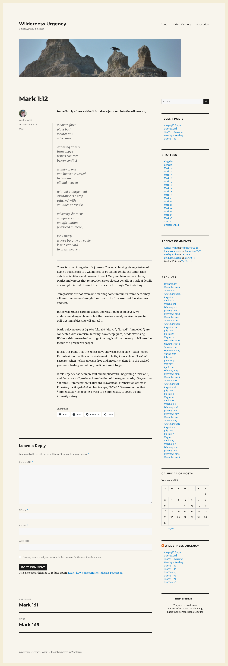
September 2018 (172, 384)
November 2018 (172, 377)
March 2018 (170, 404)
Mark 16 (168, 218)
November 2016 (172, 457)
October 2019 (170, 347)
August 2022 (170, 297)
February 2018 (171, 407)
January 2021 (170, 310)
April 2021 (169, 300)
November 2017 (172, 417)
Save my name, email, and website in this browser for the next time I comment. (63, 557)
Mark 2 (168, 171)
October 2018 (170, 380)
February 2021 (171, 307)
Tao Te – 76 (170, 582)
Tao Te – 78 (170, 575)
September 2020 (172, 324)
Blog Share (169, 161)
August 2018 (170, 387)
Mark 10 (168, 198)
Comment (26, 462)
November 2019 (172, 344)
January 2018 (170, 410)
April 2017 (169, 440)
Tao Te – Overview (173, 132)
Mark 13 (168, 208)
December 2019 (172, 340)
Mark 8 (168, 191)
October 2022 (170, 290)
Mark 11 (168, 201)
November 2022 (172, 287)
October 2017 (170, 420)
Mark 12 (168, 205)
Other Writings (182, 24)
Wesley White (26, 120)
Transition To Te (189, 247)
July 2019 (168, 357)
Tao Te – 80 (170, 569)
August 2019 (170, 354)
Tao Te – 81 (170, 138)
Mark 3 (168, 175)
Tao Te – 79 (170, 572)
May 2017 (169, 437)
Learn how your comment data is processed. (95, 572)
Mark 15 (168, 215)
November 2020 (172, 317)
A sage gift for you (173, 125)
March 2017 (170, 444)
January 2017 (170, 450)
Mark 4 (168, 178)
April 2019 (169, 367)
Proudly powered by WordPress (66, 652)
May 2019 (169, 364)
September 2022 (172, 294)
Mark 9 (168, 195)
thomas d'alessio (172, 251)
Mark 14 (168, 211)
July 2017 (168, 430)
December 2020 (172, 314)
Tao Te (167, 221)
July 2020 (168, 330)
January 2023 (170, 284)
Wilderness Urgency (42, 24)
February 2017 (171, 447)
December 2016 (172, 454)
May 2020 (169, 337)
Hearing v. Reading (173, 135)
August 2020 (170, 327)
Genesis (168, 165)
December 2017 (172, 414)
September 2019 (172, 350)
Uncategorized (171, 225)
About (165, 24)
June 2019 (169, 360)
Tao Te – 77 (170, 579)
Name (23, 510)
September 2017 (172, 424)
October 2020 (170, 320)
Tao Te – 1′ (186, 254)
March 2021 (170, 304)
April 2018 (169, 400)
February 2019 (171, 370)
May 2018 (169, 397)
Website (24, 541)
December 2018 (172, 374)
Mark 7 (168, 188)
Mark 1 (22, 129)
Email (23, 525)
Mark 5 (168, 181)
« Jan (171, 528)
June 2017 (169, 434)
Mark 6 (168, 185)
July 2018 (168, 390)
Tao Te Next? (170, 128)
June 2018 (169, 394)
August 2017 (170, 427)
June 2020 (169, 334)
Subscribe (202, 24)
